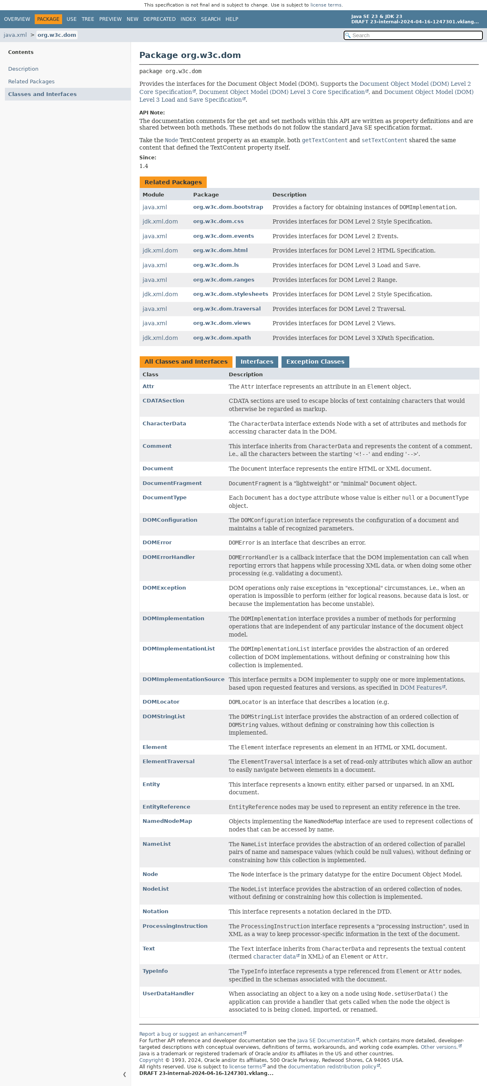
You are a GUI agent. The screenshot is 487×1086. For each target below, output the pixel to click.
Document (158, 468)
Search (211, 19)
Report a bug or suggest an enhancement (191, 1034)
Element (155, 747)
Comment (157, 446)
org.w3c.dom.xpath (222, 338)
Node (150, 874)
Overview (17, 19)
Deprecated (159, 19)
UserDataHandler (168, 993)
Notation (155, 911)
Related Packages (31, 81)
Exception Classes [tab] (315, 361)
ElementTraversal (168, 761)
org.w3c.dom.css (218, 221)
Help (232, 19)
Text (149, 948)
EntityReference (166, 807)
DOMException (164, 588)
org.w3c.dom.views (222, 323)
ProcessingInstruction (175, 926)
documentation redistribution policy (332, 1067)
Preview (110, 19)
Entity (151, 784)
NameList (157, 844)
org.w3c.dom (57, 35)
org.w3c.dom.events (223, 236)
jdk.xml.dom (160, 221)
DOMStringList (164, 716)
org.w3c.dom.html (220, 250)
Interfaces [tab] (257, 361)
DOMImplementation (173, 618)
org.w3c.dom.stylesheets (230, 294)
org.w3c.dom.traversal (227, 309)
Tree (88, 19)
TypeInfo (155, 971)
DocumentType (165, 497)
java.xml (15, 35)
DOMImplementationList (179, 649)
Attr (148, 386)
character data (274, 956)
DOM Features (421, 687)
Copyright (151, 1060)
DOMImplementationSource (184, 679)
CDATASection (163, 401)
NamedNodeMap (167, 821)
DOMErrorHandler (169, 557)
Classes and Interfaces (42, 94)
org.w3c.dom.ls (216, 265)
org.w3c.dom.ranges (224, 280)
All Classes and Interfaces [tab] (186, 361)
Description (23, 69)
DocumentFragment (172, 483)
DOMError (157, 542)
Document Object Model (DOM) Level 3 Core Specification (282, 92)
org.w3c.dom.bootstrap (228, 207)
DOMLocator (161, 702)
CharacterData (164, 423)
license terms (326, 5)
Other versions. (439, 1047)
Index (188, 19)
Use (72, 19)
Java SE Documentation (326, 1041)
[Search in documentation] (413, 35)
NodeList (156, 889)
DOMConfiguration (170, 520)
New (133, 19)
